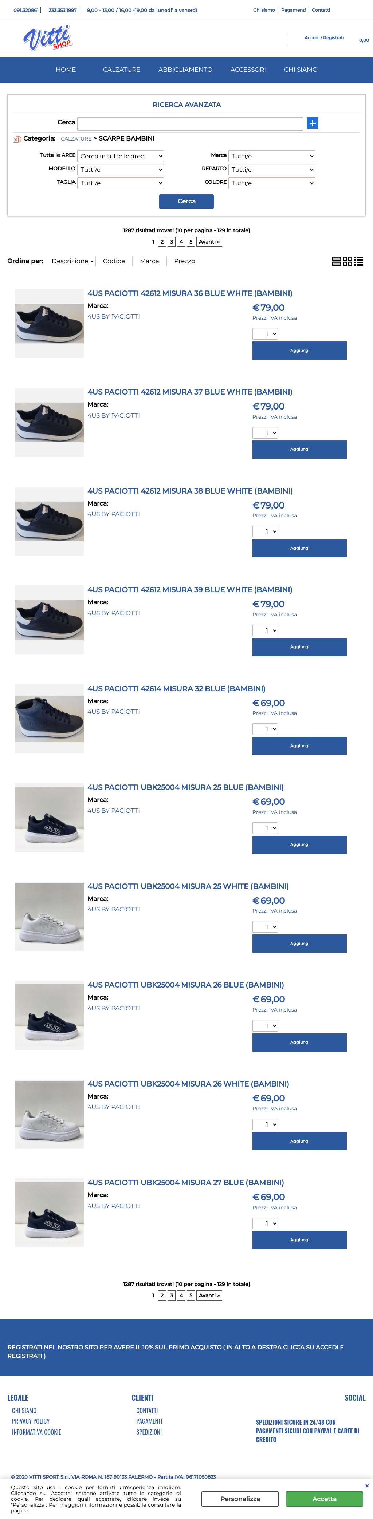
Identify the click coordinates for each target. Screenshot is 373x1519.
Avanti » (209, 241)
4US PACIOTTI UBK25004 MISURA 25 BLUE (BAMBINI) (185, 787)
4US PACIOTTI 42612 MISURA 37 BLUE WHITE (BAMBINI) (189, 392)
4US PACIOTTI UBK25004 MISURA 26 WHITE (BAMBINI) (188, 1084)
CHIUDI (367, 1486)
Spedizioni (149, 1431)
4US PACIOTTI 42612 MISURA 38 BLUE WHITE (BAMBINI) (190, 491)
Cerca (66, 122)
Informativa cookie (36, 1431)
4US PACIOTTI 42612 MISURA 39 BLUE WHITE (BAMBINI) (189, 589)
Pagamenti (293, 10)
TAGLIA (66, 182)
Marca (219, 155)
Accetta (325, 1499)
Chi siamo (264, 10)
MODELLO (61, 168)
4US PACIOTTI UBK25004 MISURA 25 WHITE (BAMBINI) (188, 886)
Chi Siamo (24, 1410)
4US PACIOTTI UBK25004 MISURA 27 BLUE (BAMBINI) (185, 1182)
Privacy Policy (31, 1420)
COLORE (216, 182)
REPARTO (214, 168)
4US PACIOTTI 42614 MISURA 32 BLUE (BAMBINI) (176, 688)
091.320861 (26, 10)
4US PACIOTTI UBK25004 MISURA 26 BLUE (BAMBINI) (185, 985)
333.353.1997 (63, 10)
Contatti (321, 10)
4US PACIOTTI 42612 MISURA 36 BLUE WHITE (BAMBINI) (189, 293)
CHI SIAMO (301, 69)
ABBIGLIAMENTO (185, 69)
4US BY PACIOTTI (113, 316)
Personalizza (240, 1499)
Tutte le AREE (57, 155)
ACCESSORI (248, 69)
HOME (66, 69)
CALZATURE (121, 69)
